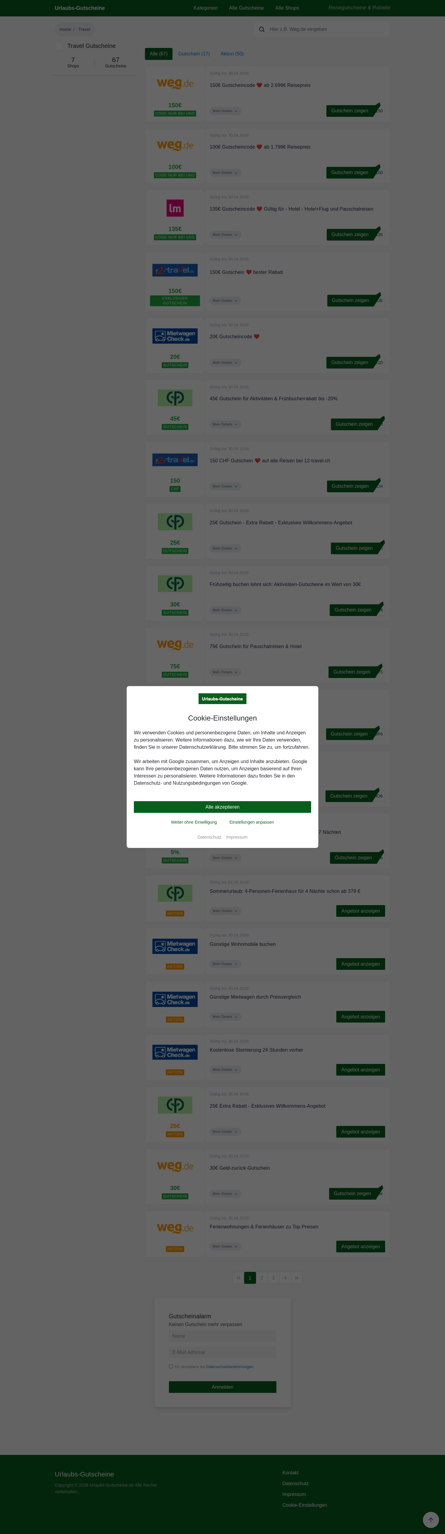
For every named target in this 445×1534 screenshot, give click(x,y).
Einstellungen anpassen (251, 822)
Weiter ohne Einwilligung (194, 822)
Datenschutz (209, 837)
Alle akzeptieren (222, 807)
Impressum (236, 837)
